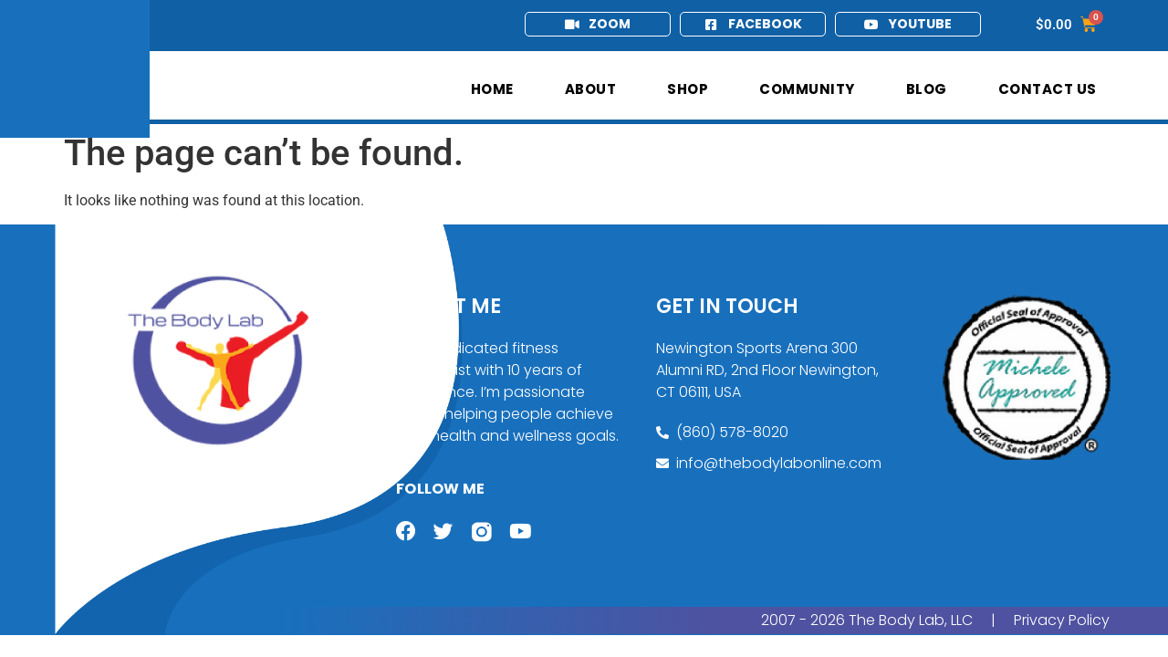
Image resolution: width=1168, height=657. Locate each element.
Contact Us (1047, 89)
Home (492, 89)
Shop (687, 89)
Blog (926, 89)
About (591, 89)
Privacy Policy (1062, 621)
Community (807, 89)
